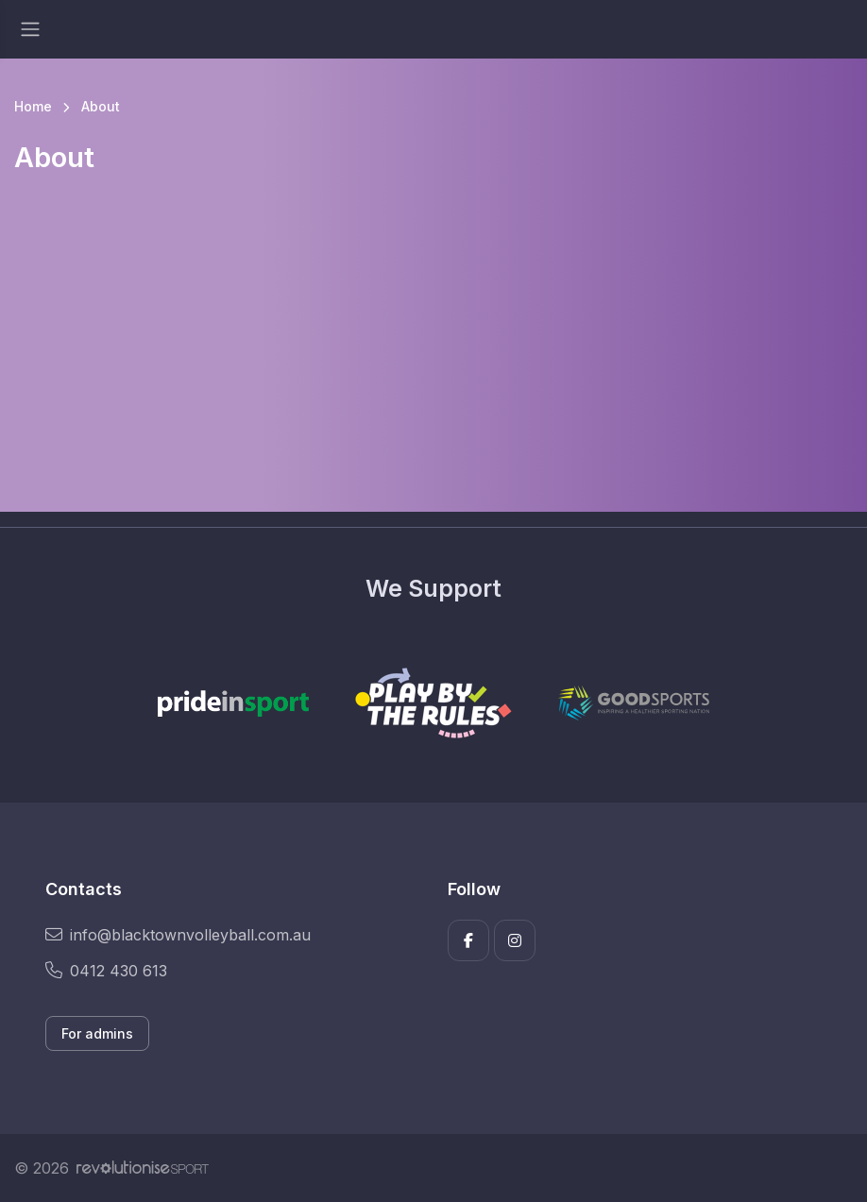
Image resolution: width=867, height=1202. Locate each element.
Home (33, 106)
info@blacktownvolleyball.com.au (178, 934)
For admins (97, 1033)
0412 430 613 (106, 970)
